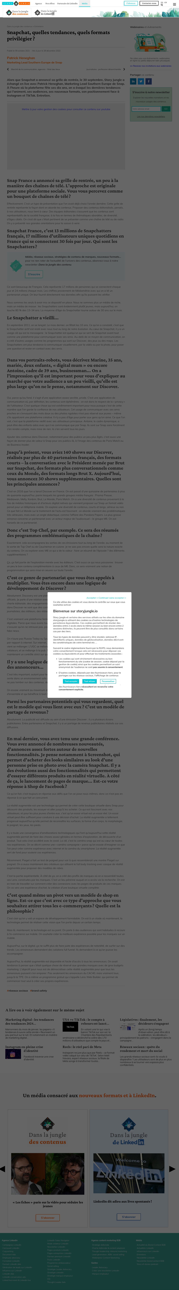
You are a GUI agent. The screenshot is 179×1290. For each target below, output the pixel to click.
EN (165, 2)
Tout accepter (71, 681)
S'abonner (131, 3)
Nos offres (50, 3)
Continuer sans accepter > (112, 597)
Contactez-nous (149, 3)
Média (85, 3)
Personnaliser (108, 681)
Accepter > (92, 597)
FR (162, 2)
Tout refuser (89, 681)
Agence (38, 3)
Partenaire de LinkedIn (67, 3)
